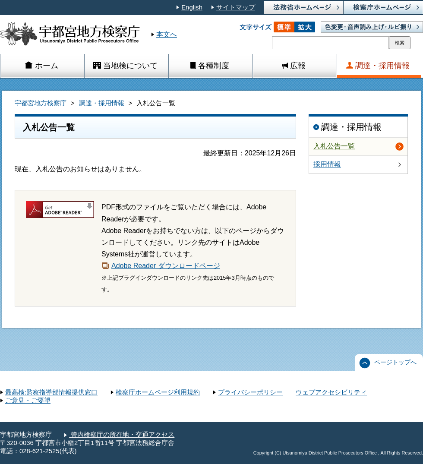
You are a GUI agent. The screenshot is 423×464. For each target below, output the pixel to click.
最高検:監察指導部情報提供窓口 (51, 392)
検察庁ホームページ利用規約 (158, 392)
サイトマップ (235, 7)
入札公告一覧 (334, 146)
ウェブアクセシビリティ (331, 392)
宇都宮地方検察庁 (40, 103)
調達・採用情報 (101, 103)
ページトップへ (395, 362)
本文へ (166, 34)
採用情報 (327, 164)
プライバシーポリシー (250, 392)
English (191, 7)
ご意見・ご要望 (28, 400)
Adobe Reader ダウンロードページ (165, 265)
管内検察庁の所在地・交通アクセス (121, 434)
